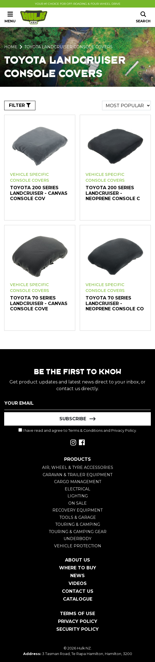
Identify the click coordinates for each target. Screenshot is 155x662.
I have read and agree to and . (77, 430)
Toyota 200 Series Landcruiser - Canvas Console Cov (38, 193)
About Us (77, 560)
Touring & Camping (77, 524)
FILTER (20, 105)
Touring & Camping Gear (77, 531)
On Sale (77, 503)
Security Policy (77, 629)
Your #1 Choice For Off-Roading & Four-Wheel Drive (77, 4)
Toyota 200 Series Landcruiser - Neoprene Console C (113, 193)
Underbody (77, 538)
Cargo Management (77, 481)
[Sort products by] (126, 105)
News (77, 575)
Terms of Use (77, 613)
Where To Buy (77, 567)
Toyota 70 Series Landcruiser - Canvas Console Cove (38, 303)
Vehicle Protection (77, 545)
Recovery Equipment (77, 510)
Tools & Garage (77, 517)
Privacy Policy (123, 430)
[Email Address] (77, 403)
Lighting (77, 495)
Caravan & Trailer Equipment (77, 474)
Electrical (77, 488)
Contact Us (77, 591)
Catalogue (77, 599)
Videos (78, 583)
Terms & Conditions (85, 430)
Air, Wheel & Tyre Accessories (77, 467)
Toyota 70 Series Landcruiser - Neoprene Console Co (115, 303)
